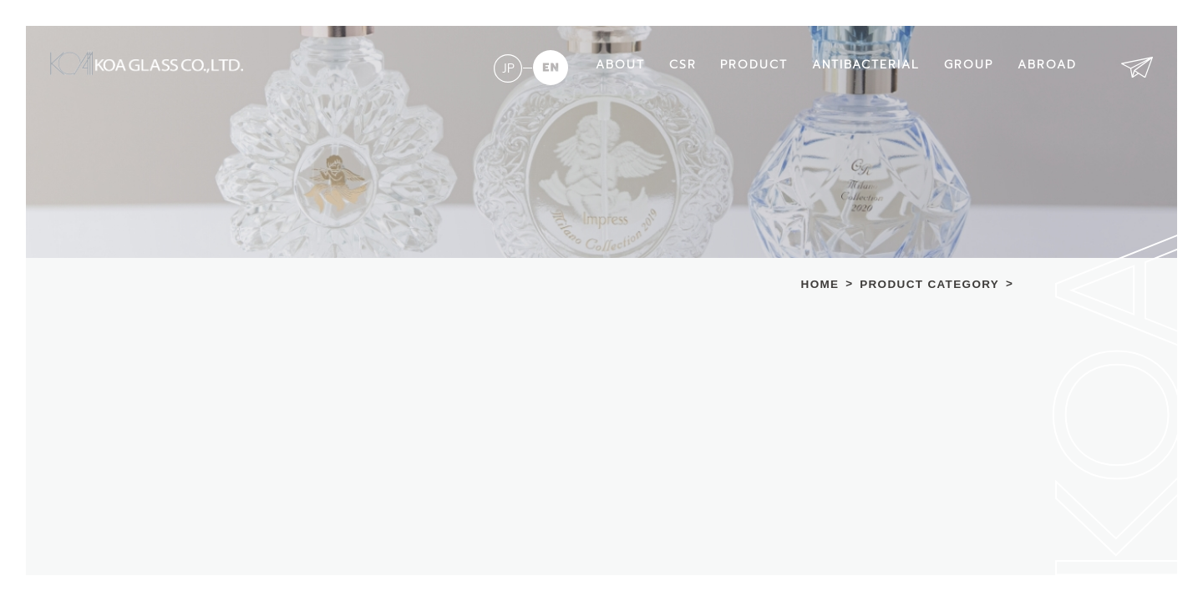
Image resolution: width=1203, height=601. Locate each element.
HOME (820, 284)
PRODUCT (754, 65)
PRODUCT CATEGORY (929, 284)
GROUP (968, 65)
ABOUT (620, 65)
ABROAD (1047, 65)
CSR (683, 65)
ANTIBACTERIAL (866, 65)
